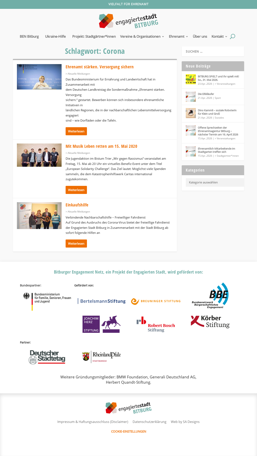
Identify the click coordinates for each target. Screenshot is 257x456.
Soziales (219, 117)
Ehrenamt (176, 36)
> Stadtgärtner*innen (227, 155)
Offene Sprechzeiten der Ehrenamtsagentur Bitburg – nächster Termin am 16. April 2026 (218, 131)
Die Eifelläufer (206, 94)
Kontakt (218, 36)
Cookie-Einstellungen (128, 431)
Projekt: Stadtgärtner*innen (94, 36)
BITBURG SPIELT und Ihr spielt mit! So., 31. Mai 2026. (218, 78)
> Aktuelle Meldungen (78, 73)
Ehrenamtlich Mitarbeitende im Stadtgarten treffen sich (216, 150)
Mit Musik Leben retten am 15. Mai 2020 (101, 146)
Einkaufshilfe (77, 205)
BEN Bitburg (29, 36)
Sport (218, 98)
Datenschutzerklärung (149, 422)
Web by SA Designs (185, 422)
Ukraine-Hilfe (55, 36)
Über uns (200, 36)
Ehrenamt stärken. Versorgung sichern (100, 67)
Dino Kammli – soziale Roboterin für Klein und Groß (217, 112)
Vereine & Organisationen (140, 36)
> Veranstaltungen (225, 83)
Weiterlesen (76, 131)
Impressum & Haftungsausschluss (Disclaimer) (92, 422)
